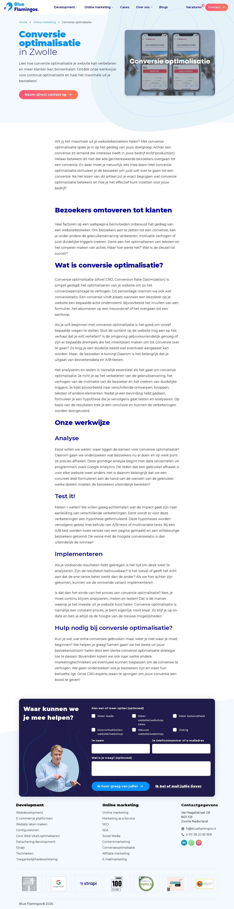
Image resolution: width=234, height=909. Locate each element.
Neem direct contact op (48, 94)
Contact (216, 7)
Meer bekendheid (192, 716)
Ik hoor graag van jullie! (120, 786)
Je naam (98, 740)
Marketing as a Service (118, 818)
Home (23, 22)
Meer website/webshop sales (150, 720)
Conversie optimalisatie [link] (77, 22)
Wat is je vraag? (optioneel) (112, 757)
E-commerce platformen (34, 818)
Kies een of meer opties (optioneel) (118, 708)
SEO (105, 824)
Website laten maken (31, 824)
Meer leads (105, 716)
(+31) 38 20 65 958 (199, 834)
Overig (183, 730)
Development (66, 7)
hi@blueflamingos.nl (201, 828)
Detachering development (35, 842)
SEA (105, 830)
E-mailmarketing (114, 859)
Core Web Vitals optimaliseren (38, 836)
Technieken (24, 853)
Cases (124, 7)
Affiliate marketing (116, 853)
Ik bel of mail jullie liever (178, 786)
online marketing (44, 22)
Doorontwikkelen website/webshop (110, 732)
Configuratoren (27, 830)
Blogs (163, 7)
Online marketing (99, 7)
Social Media (111, 836)
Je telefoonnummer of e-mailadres (178, 740)
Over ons (144, 7)
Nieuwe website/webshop (150, 732)
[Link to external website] (29, 884)
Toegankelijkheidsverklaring (37, 859)
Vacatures (195, 6)
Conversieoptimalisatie (118, 847)
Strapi (20, 847)
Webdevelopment (29, 812)
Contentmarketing (116, 842)
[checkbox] (93, 716)
